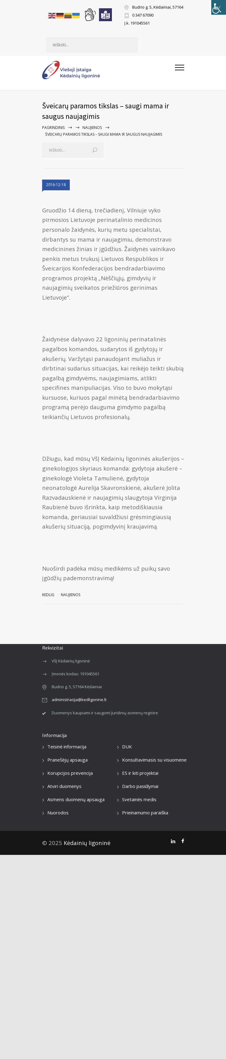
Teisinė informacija (66, 746)
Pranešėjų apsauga (67, 760)
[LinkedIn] (173, 841)
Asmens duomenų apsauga (76, 799)
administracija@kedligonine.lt (79, 699)
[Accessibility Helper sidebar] (218, 7)
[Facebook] (182, 841)
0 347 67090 (142, 15)
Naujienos (92, 127)
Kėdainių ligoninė (87, 843)
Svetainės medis (139, 799)
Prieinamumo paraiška (145, 812)
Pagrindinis (53, 127)
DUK (127, 746)
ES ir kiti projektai (140, 773)
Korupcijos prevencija (70, 773)
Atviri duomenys (64, 786)
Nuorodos (58, 812)
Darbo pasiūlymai (140, 786)
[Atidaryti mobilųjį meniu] (179, 70)
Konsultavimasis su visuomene (154, 760)
